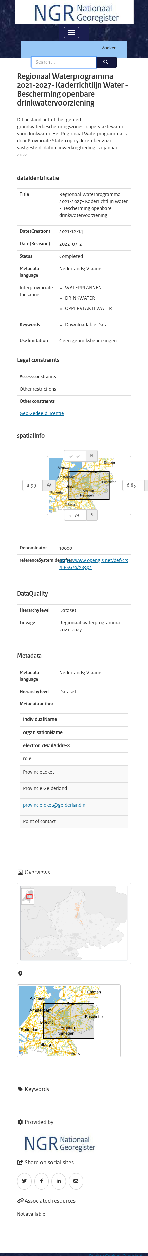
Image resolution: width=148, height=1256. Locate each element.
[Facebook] (41, 1181)
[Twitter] (24, 1181)
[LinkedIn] (58, 1181)
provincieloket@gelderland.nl (55, 805)
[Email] (76, 1181)
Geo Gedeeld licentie (42, 413)
